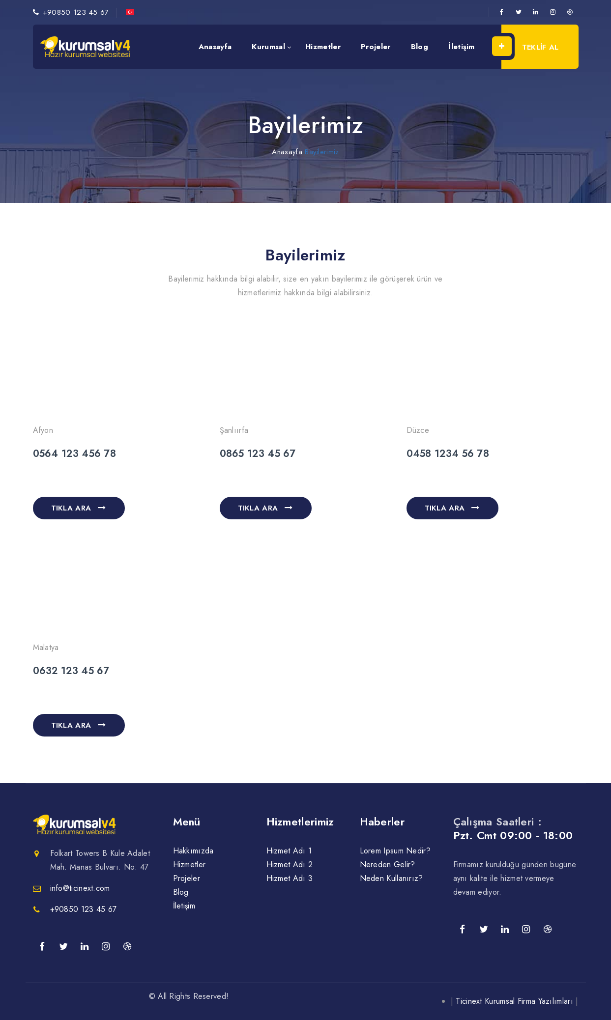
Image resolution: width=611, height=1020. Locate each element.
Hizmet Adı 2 (289, 864)
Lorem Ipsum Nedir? (395, 850)
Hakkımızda (193, 850)
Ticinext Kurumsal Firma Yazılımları (514, 1001)
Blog (419, 46)
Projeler (375, 46)
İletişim (461, 46)
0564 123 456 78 (74, 454)
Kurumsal (268, 46)
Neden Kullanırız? (391, 878)
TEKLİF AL (530, 46)
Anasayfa (215, 46)
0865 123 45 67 (258, 454)
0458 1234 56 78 (448, 454)
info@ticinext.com (80, 888)
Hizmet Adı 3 (289, 878)
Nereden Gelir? (387, 864)
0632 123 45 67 (71, 671)
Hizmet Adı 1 (289, 850)
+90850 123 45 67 (76, 12)
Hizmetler (323, 46)
